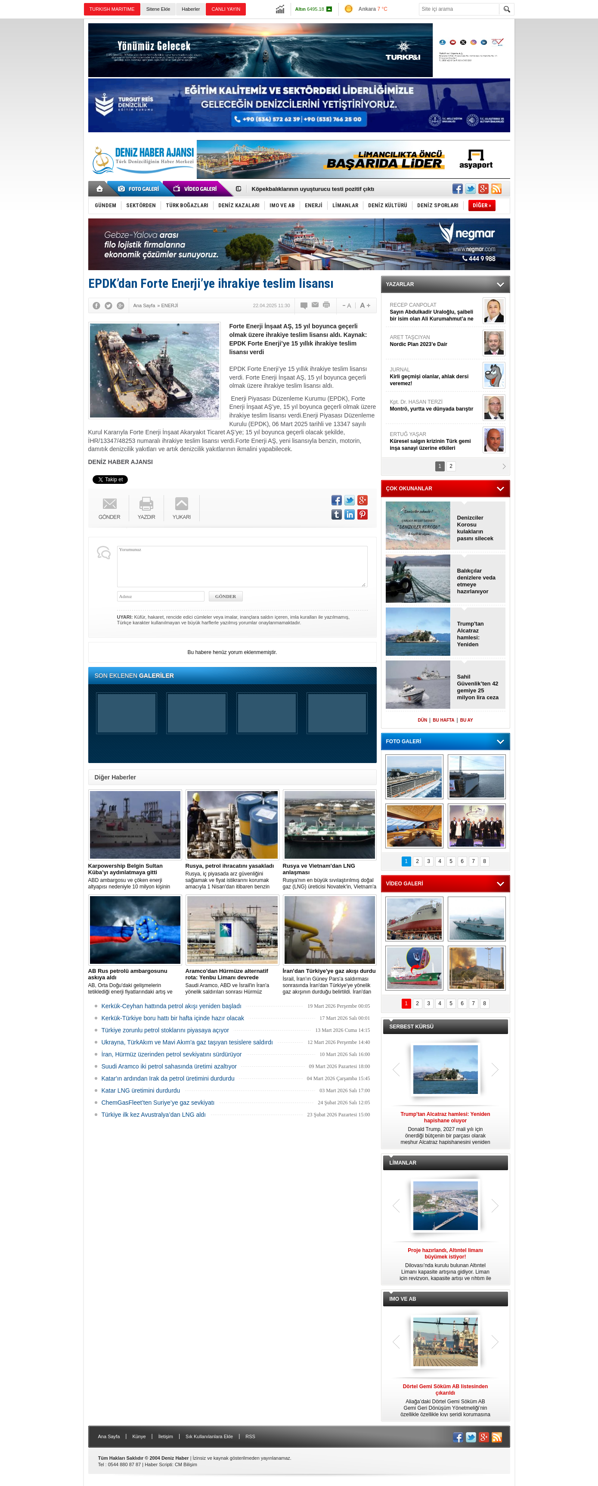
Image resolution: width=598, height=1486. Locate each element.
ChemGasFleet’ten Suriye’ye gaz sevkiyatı (158, 1102)
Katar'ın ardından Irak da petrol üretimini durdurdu (168, 1078)
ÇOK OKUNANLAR (409, 489)
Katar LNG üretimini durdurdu (141, 1090)
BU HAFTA (443, 720)
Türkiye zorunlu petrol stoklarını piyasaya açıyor (165, 1030)
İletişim (165, 1436)
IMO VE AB (403, 1299)
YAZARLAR (400, 284)
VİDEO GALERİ (404, 884)
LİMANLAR (403, 1163)
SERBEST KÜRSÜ (412, 1027)
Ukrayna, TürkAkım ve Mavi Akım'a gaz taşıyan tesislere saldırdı (187, 1042)
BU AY (466, 720)
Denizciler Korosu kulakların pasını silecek (475, 528)
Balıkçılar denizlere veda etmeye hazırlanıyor (476, 581)
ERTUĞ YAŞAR (435, 441)
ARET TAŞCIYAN (435, 341)
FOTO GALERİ (403, 741)
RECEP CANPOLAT (435, 312)
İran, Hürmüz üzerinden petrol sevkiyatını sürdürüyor (172, 1054)
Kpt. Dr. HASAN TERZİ (435, 405)
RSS (250, 1436)
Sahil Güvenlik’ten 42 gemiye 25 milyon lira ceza (478, 687)
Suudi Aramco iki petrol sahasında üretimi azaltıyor (169, 1066)
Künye (139, 1436)
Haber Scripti (158, 1464)
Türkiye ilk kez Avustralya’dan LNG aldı (154, 1114)
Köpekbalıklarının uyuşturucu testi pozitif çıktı (313, 189)
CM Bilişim (186, 1464)
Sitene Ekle (158, 9)
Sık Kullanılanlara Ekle (209, 1436)
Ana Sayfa (109, 1436)
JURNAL (435, 377)
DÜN (422, 720)
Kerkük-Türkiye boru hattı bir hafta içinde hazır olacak (173, 1018)
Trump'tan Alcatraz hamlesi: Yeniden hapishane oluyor (471, 634)
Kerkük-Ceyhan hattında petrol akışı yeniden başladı (172, 1006)
